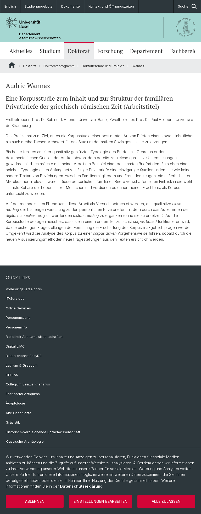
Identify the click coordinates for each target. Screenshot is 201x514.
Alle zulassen (166, 501)
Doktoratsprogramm (59, 66)
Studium (50, 51)
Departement (146, 51)
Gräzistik (13, 422)
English (10, 6)
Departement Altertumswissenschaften (40, 36)
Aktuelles (20, 51)
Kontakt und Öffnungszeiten (111, 6)
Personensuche (18, 318)
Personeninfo (16, 327)
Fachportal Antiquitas (23, 394)
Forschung (110, 51)
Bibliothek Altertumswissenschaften (34, 337)
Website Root (12, 65)
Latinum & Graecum (21, 365)
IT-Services (15, 299)
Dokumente (70, 6)
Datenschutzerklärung (81, 486)
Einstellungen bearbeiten (100, 501)
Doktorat (79, 51)
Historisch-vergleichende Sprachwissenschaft (43, 432)
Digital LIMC (15, 346)
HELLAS (12, 375)
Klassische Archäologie (25, 441)
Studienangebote (39, 6)
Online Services (18, 308)
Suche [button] (187, 6)
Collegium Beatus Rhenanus (28, 384)
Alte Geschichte (18, 413)
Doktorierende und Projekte (103, 66)
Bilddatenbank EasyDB (24, 356)
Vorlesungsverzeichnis (24, 289)
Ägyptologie (15, 403)
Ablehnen (34, 501)
